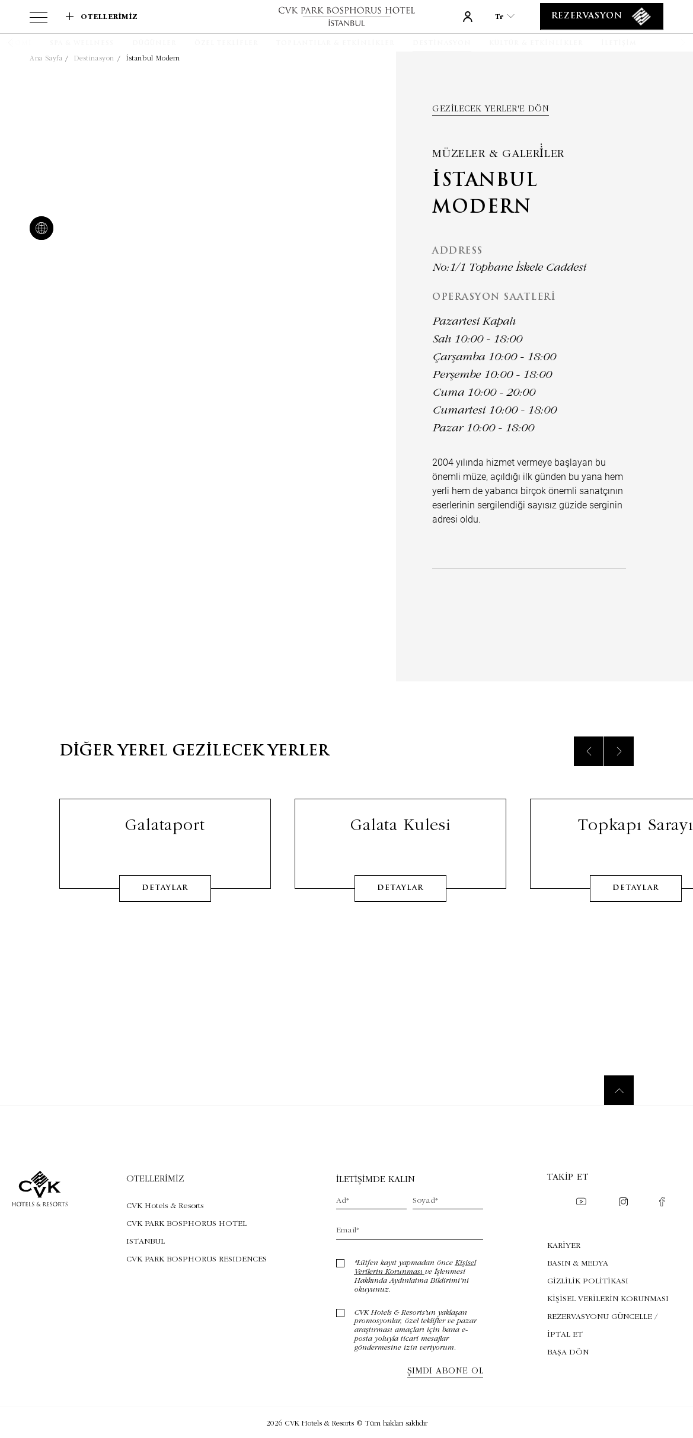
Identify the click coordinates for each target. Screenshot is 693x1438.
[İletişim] (619, 44)
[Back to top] (619, 1090)
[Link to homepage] (346, 16)
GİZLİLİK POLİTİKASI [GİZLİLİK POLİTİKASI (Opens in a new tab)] (587, 1280)
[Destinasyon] (442, 44)
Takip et (568, 1176)
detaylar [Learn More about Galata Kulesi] (400, 901)
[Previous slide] (588, 765)
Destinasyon (94, 58)
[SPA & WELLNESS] (82, 44)
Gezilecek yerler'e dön (490, 108)
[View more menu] (38, 19)
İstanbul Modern (153, 58)
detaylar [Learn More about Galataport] (165, 901)
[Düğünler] (154, 44)
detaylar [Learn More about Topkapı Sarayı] (635, 901)
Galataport (165, 838)
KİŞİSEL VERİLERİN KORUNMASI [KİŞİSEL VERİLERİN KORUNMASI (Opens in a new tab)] (608, 1298)
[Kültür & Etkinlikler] (536, 44)
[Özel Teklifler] (226, 44)
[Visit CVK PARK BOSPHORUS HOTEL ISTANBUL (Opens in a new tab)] (199, 1232)
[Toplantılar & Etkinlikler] (335, 44)
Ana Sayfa (46, 58)
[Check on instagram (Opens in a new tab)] (623, 1203)
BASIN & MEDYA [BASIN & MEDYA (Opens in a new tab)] (577, 1262)
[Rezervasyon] (601, 16)
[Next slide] (619, 765)
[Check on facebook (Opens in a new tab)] (662, 1203)
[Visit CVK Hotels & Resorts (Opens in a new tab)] (199, 1205)
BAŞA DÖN (568, 1351)
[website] (39, 229)
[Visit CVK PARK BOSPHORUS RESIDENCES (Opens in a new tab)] (199, 1258)
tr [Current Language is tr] (505, 16)
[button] (25, 43)
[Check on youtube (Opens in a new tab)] (580, 1202)
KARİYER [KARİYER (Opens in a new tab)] (563, 1245)
